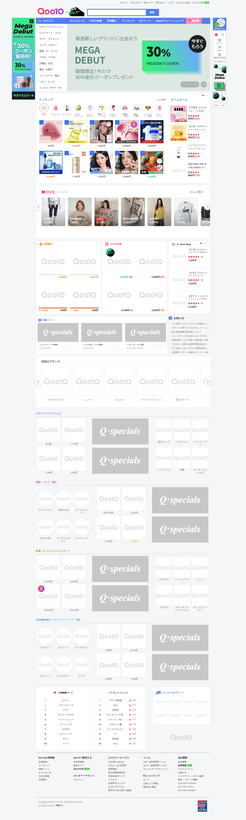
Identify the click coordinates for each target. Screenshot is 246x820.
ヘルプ (170, 2)
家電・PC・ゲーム (48, 51)
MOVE (48, 192)
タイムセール (179, 99)
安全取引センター (116, 783)
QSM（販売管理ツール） (155, 762)
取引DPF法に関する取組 (119, 790)
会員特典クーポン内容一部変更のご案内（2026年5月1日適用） (190, 340)
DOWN (223, 105)
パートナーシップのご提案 (191, 776)
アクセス (112, 779)
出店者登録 (78, 762)
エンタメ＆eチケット (173, 692)
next (207, 206)
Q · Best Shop (184, 244)
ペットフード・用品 (49, 75)
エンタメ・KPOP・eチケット (53, 87)
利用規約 (112, 769)
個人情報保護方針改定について (186, 332)
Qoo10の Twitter (185, 787)
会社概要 (182, 762)
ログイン (124, 2)
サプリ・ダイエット (49, 39)
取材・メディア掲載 (187, 779)
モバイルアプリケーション (156, 769)
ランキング (46, 99)
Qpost (162, 2)
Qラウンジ (78, 780)
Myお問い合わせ (116, 762)
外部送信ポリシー (116, 776)
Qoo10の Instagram (187, 790)
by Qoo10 (62, 192)
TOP (216, 105)
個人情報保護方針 (116, 772)
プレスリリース (185, 769)
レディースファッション (51, 26)
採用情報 (182, 765)
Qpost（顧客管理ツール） (155, 765)
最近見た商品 (149, 787)
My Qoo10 (136, 2)
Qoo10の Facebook (187, 783)
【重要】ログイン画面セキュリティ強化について (190, 352)
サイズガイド (219, 61)
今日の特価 (115, 244)
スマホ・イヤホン (48, 57)
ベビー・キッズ (47, 81)
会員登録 (43, 762)
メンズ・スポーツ (48, 45)
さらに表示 (161, 100)
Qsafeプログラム (116, 787)
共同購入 (48, 244)
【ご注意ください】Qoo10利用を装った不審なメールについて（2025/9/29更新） (190, 348)
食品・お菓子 (45, 69)
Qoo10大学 (197, 2)
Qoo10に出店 (183, 2)
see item (167, 422)
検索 (152, 12)
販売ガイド (78, 765)
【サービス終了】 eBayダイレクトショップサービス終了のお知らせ (190, 328)
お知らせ (179, 318)
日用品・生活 (45, 63)
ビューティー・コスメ (50, 32)
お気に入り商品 (150, 783)
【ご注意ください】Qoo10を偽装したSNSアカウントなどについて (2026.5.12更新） (190, 323)
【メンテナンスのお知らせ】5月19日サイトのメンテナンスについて (190, 336)
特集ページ (48, 320)
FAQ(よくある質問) (117, 765)
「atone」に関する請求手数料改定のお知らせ (190, 344)
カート (150, 2)
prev (38, 206)
